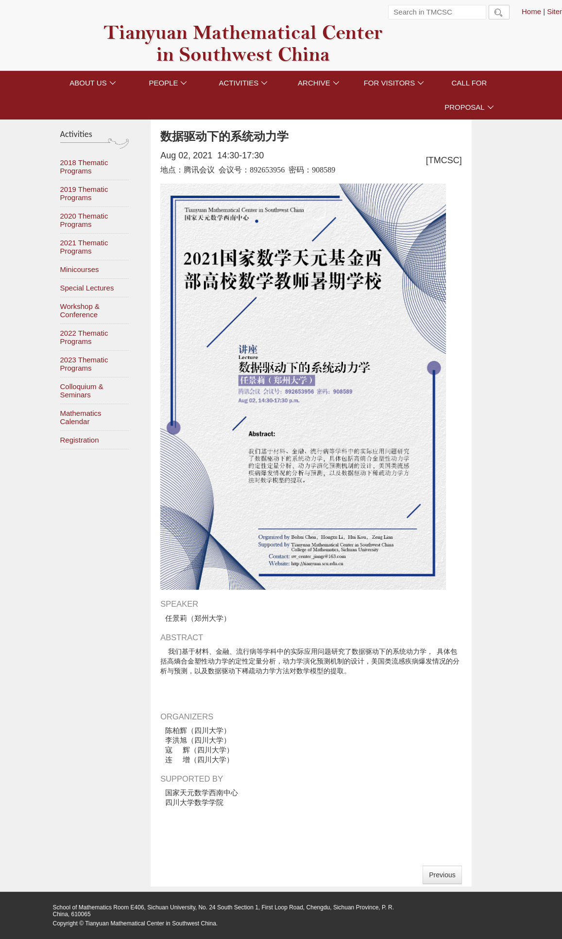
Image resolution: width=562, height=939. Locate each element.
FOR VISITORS (394, 83)
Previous (442, 875)
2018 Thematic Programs (84, 166)
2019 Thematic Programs (84, 193)
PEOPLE (168, 83)
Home (531, 11)
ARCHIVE (319, 83)
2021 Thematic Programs (84, 247)
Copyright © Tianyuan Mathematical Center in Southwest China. (135, 923)
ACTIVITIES (243, 83)
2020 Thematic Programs (84, 220)
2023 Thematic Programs (84, 364)
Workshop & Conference (80, 310)
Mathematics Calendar (81, 417)
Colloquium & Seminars (81, 390)
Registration (79, 440)
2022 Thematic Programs (84, 337)
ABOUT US (92, 83)
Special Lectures (87, 288)
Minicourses (79, 269)
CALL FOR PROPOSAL (469, 95)
